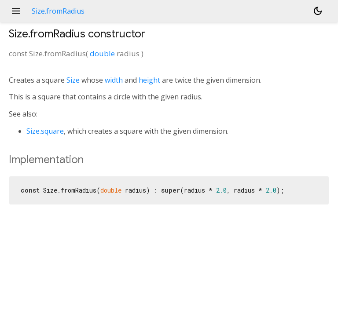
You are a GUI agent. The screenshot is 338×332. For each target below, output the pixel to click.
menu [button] (16, 11)
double (102, 53)
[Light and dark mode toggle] (318, 11)
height (149, 80)
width (114, 80)
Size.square (45, 131)
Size (73, 80)
